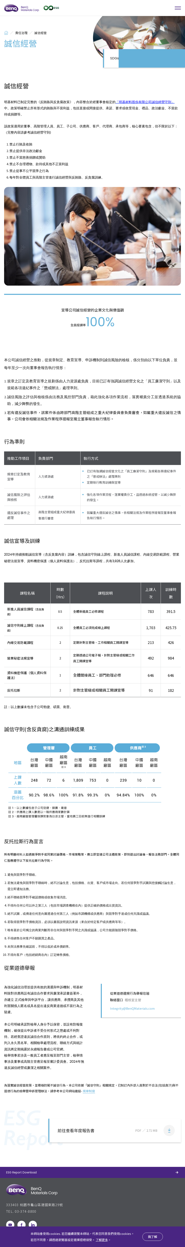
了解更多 (102, 1240)
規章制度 (89, 1091)
